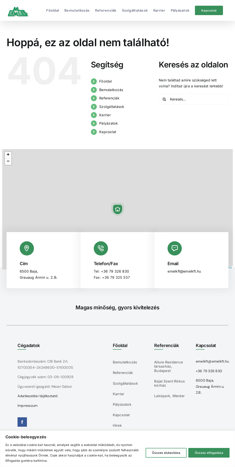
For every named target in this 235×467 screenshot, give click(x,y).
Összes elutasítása (166, 453)
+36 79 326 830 (115, 271)
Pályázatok (108, 123)
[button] (117, 209)
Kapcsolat (107, 132)
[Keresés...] (193, 99)
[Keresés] (164, 99)
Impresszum (27, 405)
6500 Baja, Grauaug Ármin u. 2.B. (210, 386)
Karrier (105, 115)
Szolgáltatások (111, 106)
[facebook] (22, 422)
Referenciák (109, 98)
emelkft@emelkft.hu (184, 271)
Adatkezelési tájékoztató (38, 396)
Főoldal (105, 81)
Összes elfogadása (209, 453)
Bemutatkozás (111, 90)
